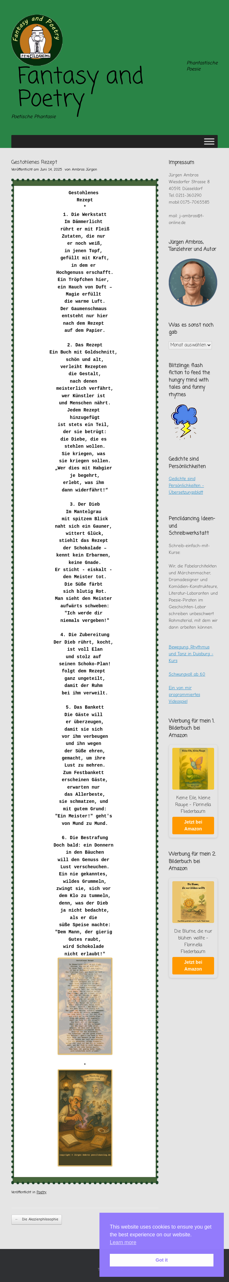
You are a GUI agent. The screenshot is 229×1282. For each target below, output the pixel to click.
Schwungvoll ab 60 (187, 674)
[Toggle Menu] (209, 141)
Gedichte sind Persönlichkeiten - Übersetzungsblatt (186, 485)
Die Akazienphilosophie (36, 1219)
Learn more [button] (123, 1242)
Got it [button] (161, 1260)
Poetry (41, 1192)
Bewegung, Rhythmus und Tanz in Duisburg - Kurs (191, 653)
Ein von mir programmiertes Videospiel (184, 694)
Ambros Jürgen (84, 169)
